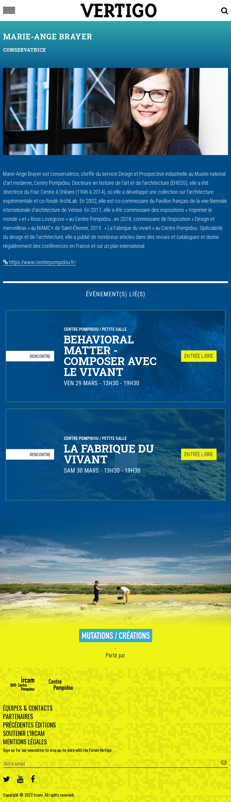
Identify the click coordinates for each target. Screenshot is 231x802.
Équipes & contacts (28, 707)
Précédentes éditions (29, 724)
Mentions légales (25, 741)
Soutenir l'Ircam (24, 733)
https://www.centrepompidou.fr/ (39, 262)
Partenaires (18, 716)
